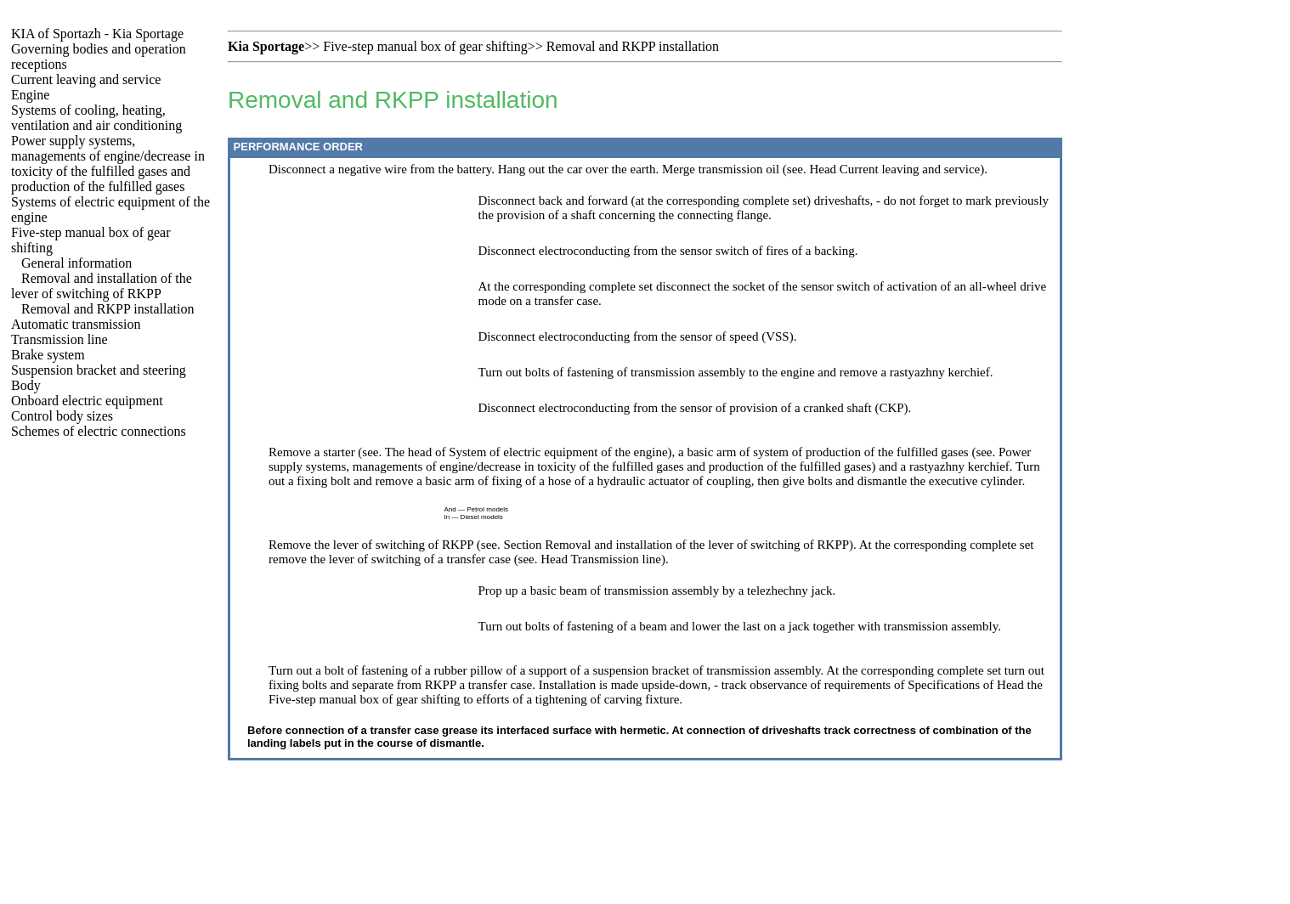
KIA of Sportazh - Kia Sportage (97, 33)
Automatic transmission (75, 324)
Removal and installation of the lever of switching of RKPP (101, 286)
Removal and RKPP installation (107, 309)
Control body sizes (62, 416)
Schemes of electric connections (98, 431)
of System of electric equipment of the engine (551, 452)
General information (76, 263)
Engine (30, 95)
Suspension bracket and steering (98, 370)
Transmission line (59, 339)
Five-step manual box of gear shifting (425, 46)
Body (26, 385)
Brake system (48, 354)
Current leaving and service (86, 79)
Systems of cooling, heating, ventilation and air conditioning (96, 118)
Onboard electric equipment (87, 400)
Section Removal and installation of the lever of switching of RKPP (676, 544)
